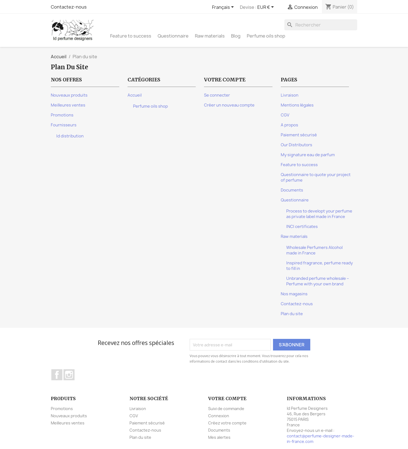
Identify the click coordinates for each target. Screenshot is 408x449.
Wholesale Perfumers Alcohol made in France (314, 250)
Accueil (135, 95)
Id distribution (70, 136)
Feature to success (130, 36)
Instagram (69, 374)
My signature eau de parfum (308, 155)
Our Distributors (296, 145)
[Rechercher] (320, 24)
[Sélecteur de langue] (224, 7)
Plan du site (292, 314)
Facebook (56, 374)
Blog (235, 36)
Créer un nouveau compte (229, 105)
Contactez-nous (69, 7)
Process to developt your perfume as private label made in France (319, 213)
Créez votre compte (227, 423)
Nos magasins (294, 294)
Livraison (289, 95)
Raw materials (210, 36)
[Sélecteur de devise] (266, 7)
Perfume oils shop (266, 36)
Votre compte (227, 398)
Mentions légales (297, 105)
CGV (285, 115)
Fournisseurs (63, 125)
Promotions (62, 115)
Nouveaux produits (69, 95)
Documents (292, 190)
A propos (289, 125)
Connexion (218, 415)
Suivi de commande (226, 408)
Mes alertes (219, 437)
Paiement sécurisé (299, 135)
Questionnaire (173, 36)
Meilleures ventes (68, 105)
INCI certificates (302, 226)
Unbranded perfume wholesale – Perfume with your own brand (317, 281)
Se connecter (217, 95)
